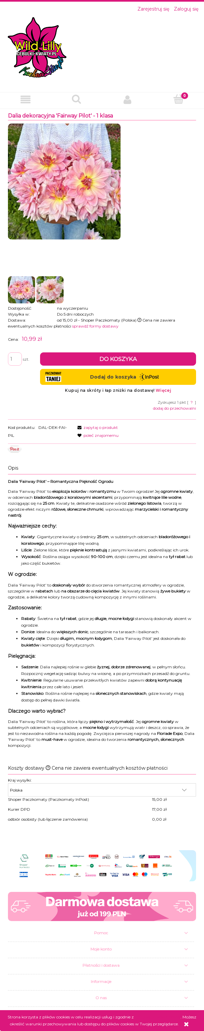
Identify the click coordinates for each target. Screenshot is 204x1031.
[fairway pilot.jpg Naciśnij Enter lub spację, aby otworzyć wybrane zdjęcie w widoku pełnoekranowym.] (64, 181)
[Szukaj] (76, 99)
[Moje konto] (127, 99)
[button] (25, 99)
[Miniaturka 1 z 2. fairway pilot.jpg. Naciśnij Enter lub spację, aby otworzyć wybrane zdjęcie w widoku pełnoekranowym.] (21, 289)
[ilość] (15, 359)
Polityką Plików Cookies (157, 1016)
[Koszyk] (178, 99)
